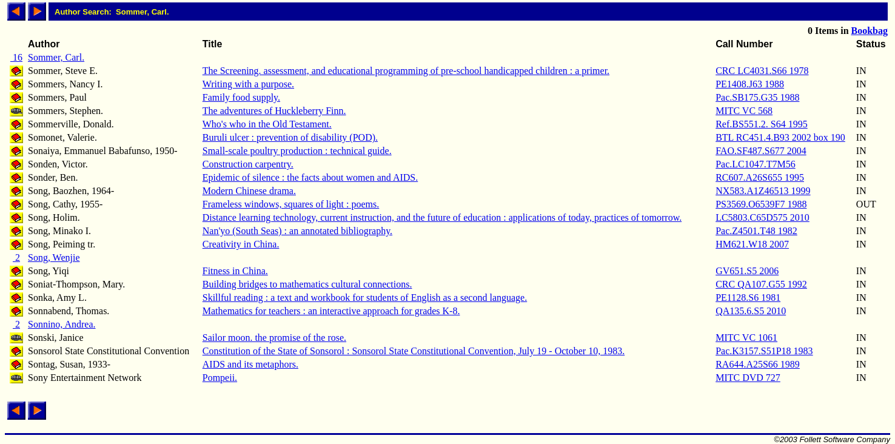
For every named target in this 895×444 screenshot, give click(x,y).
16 (16, 57)
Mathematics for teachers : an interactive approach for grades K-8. (331, 311)
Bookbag (869, 30)
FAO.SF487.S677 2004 (761, 151)
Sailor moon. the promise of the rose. (274, 337)
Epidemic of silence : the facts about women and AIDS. (310, 177)
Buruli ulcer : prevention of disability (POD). (290, 137)
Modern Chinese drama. (249, 191)
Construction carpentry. (248, 164)
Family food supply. (241, 97)
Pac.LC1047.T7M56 (756, 164)
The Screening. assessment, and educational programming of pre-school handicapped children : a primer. (406, 71)
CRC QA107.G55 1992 (761, 284)
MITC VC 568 (744, 111)
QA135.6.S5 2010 (751, 311)
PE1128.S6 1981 (748, 297)
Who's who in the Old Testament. (267, 124)
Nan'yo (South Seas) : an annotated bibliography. (297, 231)
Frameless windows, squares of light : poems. (291, 204)
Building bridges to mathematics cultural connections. (307, 284)
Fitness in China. (235, 271)
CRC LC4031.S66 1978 (762, 71)
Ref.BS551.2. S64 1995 (762, 124)
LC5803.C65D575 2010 (763, 217)
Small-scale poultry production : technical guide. (297, 151)
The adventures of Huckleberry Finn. (274, 111)
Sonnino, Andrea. (62, 324)
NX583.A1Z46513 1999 (763, 191)
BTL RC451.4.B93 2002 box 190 (780, 137)
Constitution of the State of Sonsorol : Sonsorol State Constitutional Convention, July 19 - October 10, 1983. (414, 351)
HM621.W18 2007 (752, 244)
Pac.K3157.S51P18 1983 (764, 351)
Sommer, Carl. (56, 57)
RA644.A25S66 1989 (758, 364)
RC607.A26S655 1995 (760, 177)
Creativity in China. (241, 244)
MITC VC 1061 (746, 337)
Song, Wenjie (54, 257)
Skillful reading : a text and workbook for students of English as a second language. (365, 297)
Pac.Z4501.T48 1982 (756, 231)
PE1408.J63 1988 (750, 84)
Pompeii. (220, 377)
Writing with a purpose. (248, 84)
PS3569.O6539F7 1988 (761, 204)
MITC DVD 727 (748, 377)
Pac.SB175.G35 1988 (757, 97)
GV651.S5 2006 (747, 271)
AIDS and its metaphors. (250, 364)
